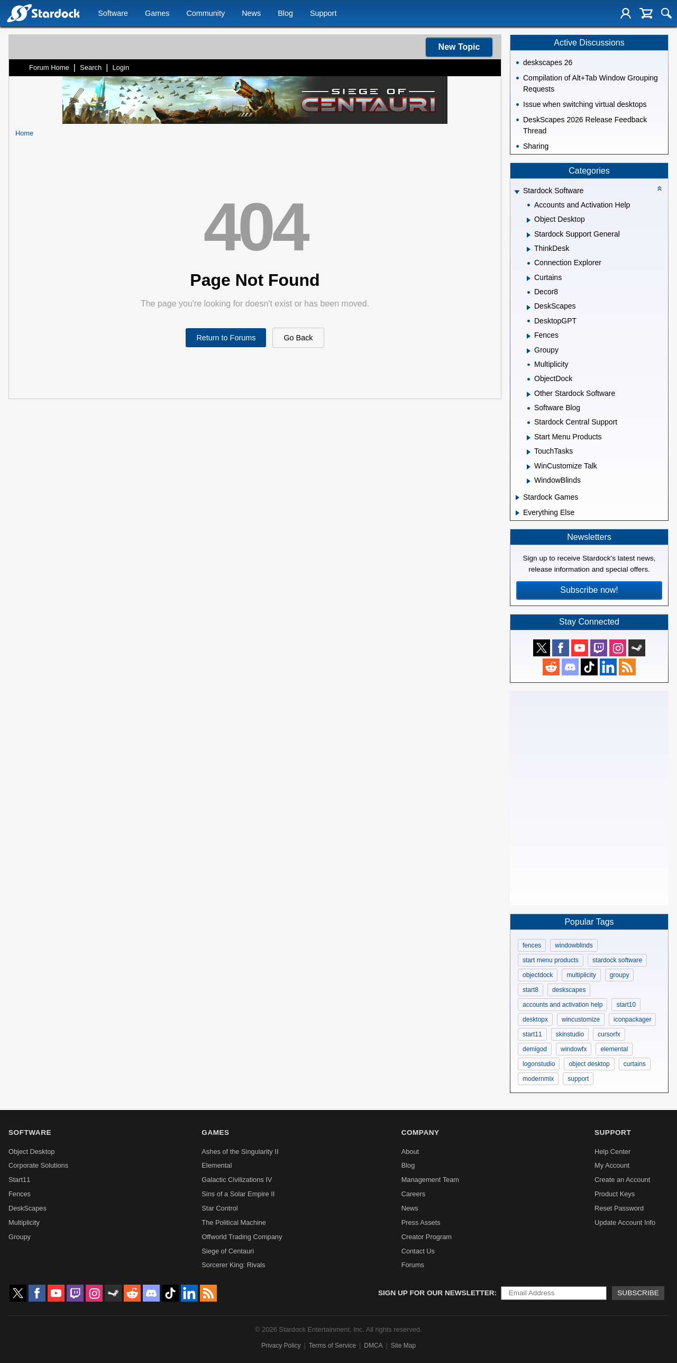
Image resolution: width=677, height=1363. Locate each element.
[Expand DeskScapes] (528, 307)
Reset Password (619, 1208)
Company (420, 1132)
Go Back (298, 337)
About (410, 1152)
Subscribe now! (589, 589)
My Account (611, 1165)
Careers (413, 1194)
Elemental (217, 1165)
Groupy (19, 1237)
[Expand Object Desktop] (528, 220)
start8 (530, 990)
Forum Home (49, 67)
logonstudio (539, 1064)
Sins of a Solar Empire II (238, 1194)
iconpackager (632, 1019)
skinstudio (570, 1034)
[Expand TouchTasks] (528, 452)
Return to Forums (225, 337)
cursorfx (609, 1034)
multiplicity (581, 975)
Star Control (219, 1208)
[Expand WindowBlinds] (528, 481)
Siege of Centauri (228, 1251)
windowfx (574, 1049)
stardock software (617, 960)
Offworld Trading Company (242, 1237)
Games (157, 14)
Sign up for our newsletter (436, 1293)
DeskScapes (27, 1208)
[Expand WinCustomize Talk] (528, 467)
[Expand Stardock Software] (516, 192)
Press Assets (421, 1222)
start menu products (551, 960)
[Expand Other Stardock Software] (528, 394)
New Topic (459, 46)
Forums (412, 1265)
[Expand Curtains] (528, 278)
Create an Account (622, 1180)
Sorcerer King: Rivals (233, 1265)
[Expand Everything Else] (517, 513)
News (251, 14)
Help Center (612, 1152)
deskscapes (568, 990)
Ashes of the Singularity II (240, 1152)
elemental (614, 1049)
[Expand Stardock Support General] (528, 235)
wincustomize (581, 1019)
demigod (535, 1049)
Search (91, 67)
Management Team (430, 1180)
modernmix (538, 1078)
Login (120, 67)
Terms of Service (332, 1345)
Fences (19, 1194)
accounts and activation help (562, 1004)
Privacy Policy (281, 1345)
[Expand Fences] (528, 336)
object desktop (589, 1064)
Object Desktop (31, 1152)
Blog (285, 14)
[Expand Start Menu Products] (528, 437)
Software (113, 14)
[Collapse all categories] (659, 188)
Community (205, 14)
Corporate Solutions (38, 1165)
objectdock (538, 975)
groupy (619, 975)
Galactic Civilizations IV (237, 1180)
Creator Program (426, 1237)
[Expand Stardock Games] (517, 497)
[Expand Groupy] (528, 351)
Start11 (19, 1180)
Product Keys (614, 1194)
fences (532, 945)
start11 (532, 1034)
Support (323, 14)
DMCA (373, 1345)
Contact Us (418, 1251)
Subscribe (638, 1293)
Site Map (403, 1345)
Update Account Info (624, 1222)
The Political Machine (234, 1222)
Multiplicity (24, 1222)
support (578, 1078)
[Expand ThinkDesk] (528, 249)
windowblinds (573, 945)
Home (24, 133)
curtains (635, 1064)
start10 (626, 1004)
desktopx (535, 1019)
